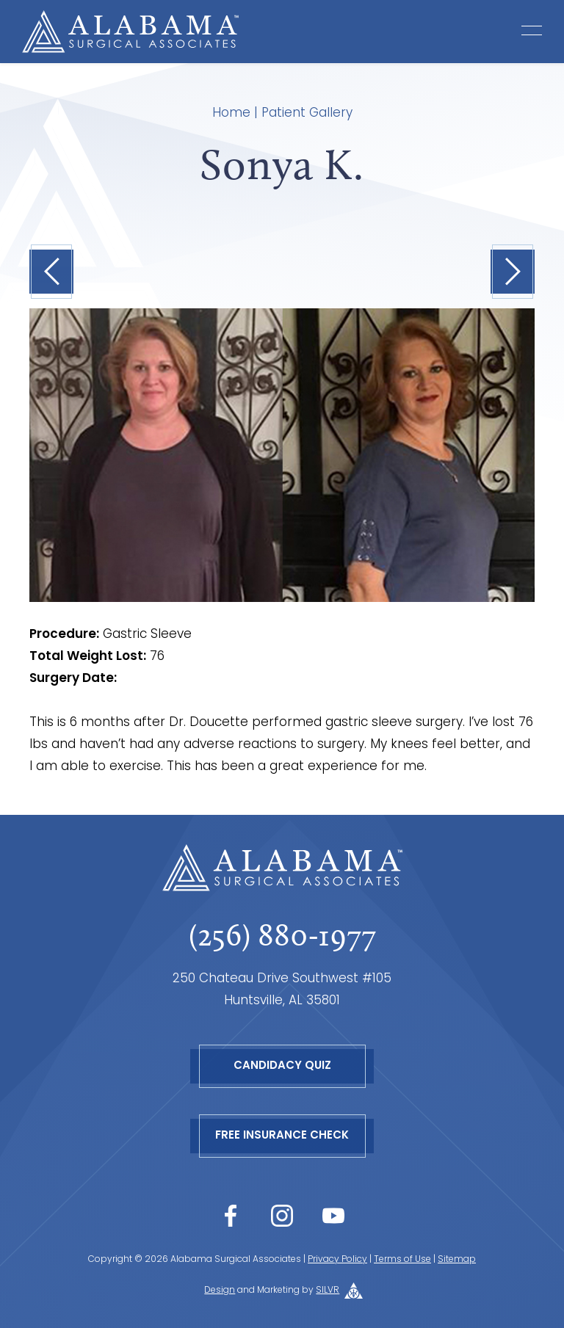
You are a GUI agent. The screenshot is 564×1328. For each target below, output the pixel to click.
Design (219, 1290)
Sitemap (457, 1259)
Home (231, 113)
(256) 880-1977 (282, 935)
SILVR (327, 1290)
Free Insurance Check (282, 1136)
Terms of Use (402, 1259)
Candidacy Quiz (282, 1066)
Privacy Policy (337, 1259)
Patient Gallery (306, 113)
